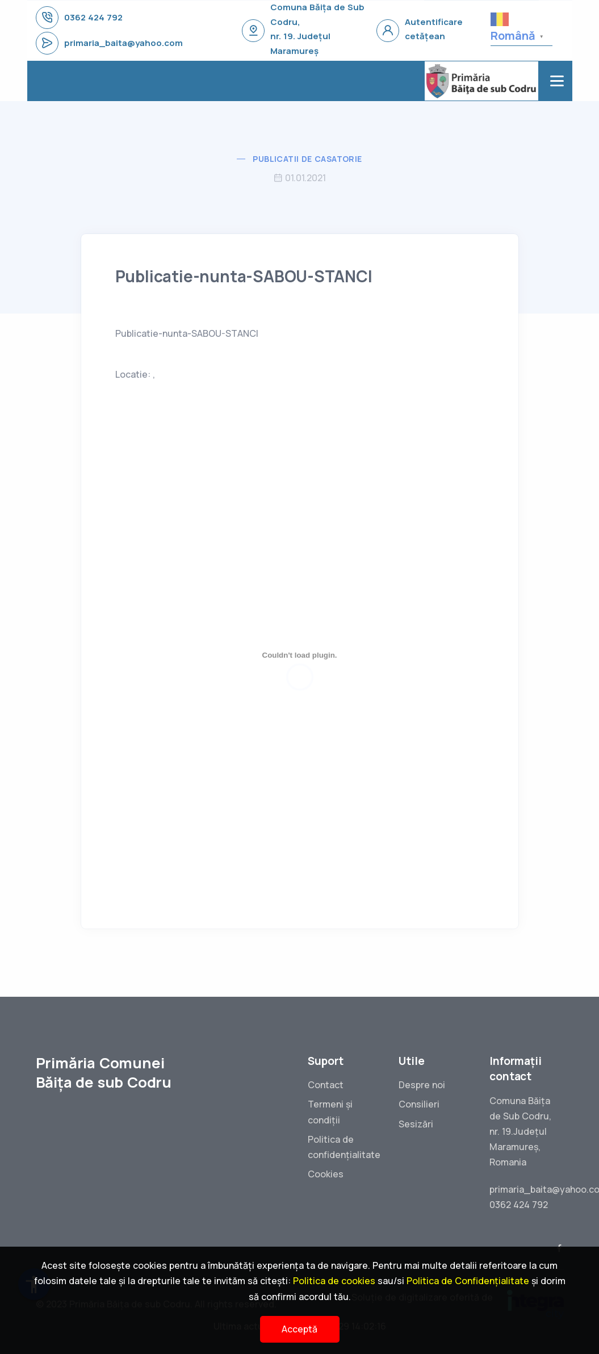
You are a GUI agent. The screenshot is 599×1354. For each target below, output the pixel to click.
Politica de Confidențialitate (468, 1280)
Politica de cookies (334, 1280)
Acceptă (299, 1329)
